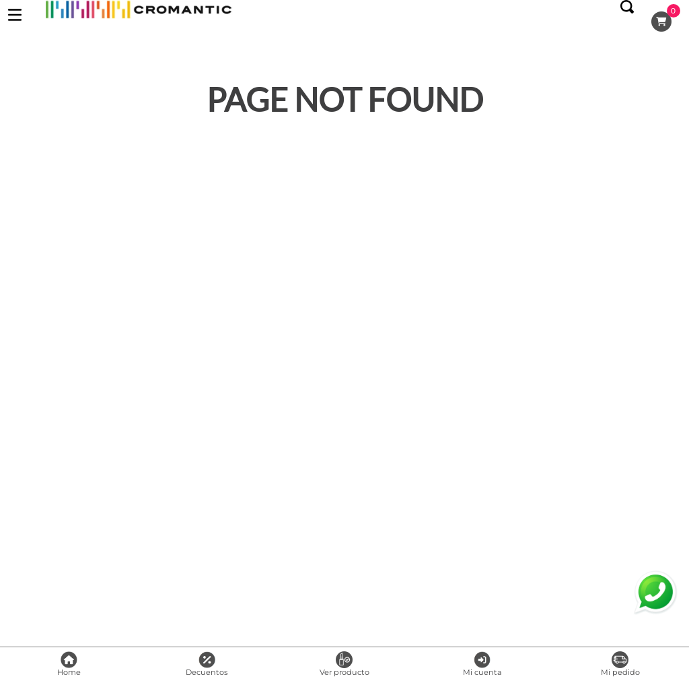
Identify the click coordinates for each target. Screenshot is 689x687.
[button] (627, 21)
